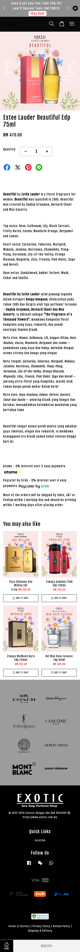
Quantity (9, 149)
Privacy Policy (41, 926)
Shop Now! (37, 13)
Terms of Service (19, 926)
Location (40, 840)
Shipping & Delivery (40, 930)
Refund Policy (61, 926)
